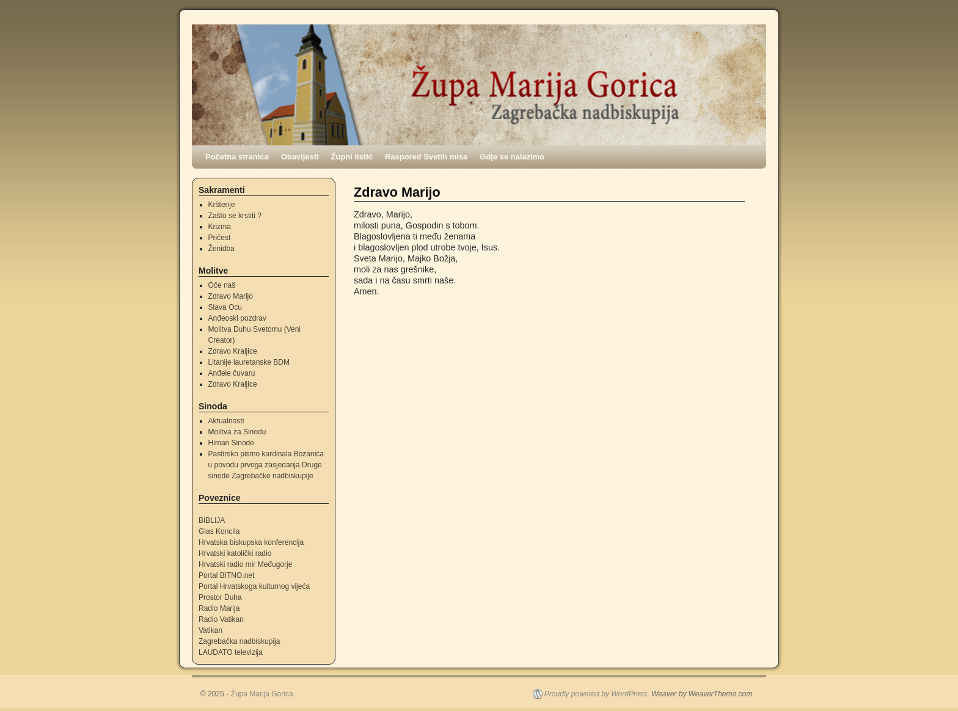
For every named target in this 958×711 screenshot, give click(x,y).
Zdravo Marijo (230, 296)
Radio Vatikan (221, 619)
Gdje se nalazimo (512, 156)
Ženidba (221, 248)
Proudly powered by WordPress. (596, 694)
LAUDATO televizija (231, 652)
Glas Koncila (219, 531)
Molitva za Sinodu (237, 432)
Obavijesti (300, 156)
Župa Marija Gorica (262, 694)
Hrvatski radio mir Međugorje (245, 564)
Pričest (219, 237)
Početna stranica (237, 156)
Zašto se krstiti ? (234, 215)
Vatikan (210, 630)
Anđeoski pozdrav (237, 318)
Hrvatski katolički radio (235, 553)
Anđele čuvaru (231, 373)
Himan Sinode (231, 443)
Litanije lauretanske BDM (249, 362)
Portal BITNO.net (226, 575)
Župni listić (352, 156)
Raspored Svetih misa (426, 156)
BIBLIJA (212, 520)
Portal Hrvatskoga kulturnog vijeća (254, 586)
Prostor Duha (220, 597)
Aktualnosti (226, 421)
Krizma (219, 226)
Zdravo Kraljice (232, 351)
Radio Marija (219, 608)
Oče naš (222, 285)
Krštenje (221, 204)
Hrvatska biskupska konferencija (251, 542)
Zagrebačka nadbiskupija (239, 641)
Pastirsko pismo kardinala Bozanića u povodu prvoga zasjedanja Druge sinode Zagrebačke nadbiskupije (266, 465)
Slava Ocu (225, 307)
